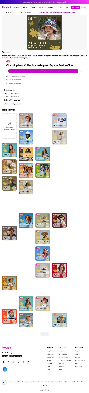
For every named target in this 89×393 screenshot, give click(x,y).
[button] (17, 7)
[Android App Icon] (12, 356)
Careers (77, 354)
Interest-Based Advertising (51, 381)
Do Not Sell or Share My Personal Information (32, 381)
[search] (67, 7)
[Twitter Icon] (8, 362)
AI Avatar (61, 366)
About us (77, 357)
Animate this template (15, 79)
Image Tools (50, 351)
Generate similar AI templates (17, 76)
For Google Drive (63, 357)
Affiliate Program (80, 360)
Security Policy (80, 381)
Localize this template (15, 83)
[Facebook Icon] (4, 362)
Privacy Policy (16, 381)
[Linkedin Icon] (18, 362)
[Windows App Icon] (19, 356)
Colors (48, 366)
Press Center (78, 366)
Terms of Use (8, 381)
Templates (50, 363)
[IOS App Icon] (5, 356)
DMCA (73, 381)
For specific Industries (65, 360)
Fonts (48, 369)
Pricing (60, 369)
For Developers (63, 354)
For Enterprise (62, 351)
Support (77, 351)
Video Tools (50, 354)
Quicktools (61, 363)
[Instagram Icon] (13, 362)
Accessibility (44, 385)
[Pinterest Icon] (28, 362)
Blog (76, 363)
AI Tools (49, 360)
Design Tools (50, 357)
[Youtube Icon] (23, 362)
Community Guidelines (64, 381)
